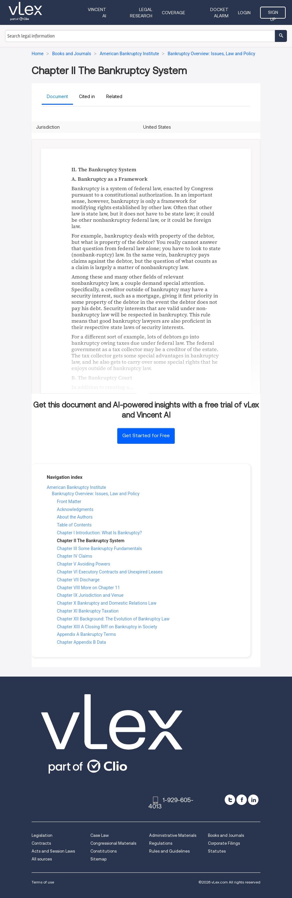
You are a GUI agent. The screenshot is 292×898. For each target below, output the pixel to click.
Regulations (160, 843)
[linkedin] (253, 800)
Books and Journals (226, 835)
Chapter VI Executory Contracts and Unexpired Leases (109, 571)
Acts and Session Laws (53, 851)
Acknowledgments (75, 509)
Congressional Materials (113, 843)
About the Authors (75, 516)
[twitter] (230, 800)
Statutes (217, 851)
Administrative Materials (172, 835)
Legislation (42, 835)
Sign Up (273, 14)
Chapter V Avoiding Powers (83, 563)
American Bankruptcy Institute (76, 487)
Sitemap (98, 859)
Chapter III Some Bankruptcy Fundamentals (99, 548)
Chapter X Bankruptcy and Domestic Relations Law (106, 603)
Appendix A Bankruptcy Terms (86, 634)
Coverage (173, 12)
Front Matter (69, 501)
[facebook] (241, 800)
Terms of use (43, 882)
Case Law (99, 835)
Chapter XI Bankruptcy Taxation (88, 610)
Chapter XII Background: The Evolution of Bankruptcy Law (113, 618)
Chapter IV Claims (74, 556)
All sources (42, 859)
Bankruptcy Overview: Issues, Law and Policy (95, 493)
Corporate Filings (224, 843)
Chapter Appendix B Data (81, 642)
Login (244, 12)
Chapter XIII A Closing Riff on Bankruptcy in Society (107, 626)
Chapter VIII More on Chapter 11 (88, 587)
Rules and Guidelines (169, 851)
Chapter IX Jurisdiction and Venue (90, 595)
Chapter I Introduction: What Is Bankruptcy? (99, 532)
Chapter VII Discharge (78, 579)
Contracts (41, 843)
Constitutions (103, 851)
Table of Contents (74, 524)
